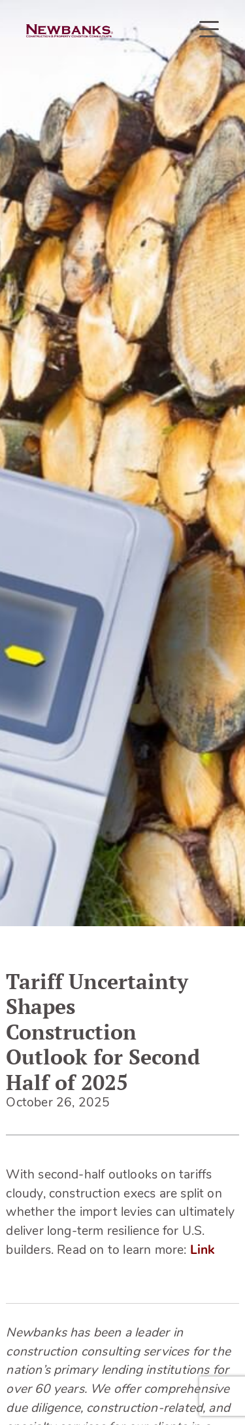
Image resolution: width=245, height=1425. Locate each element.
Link (202, 1251)
